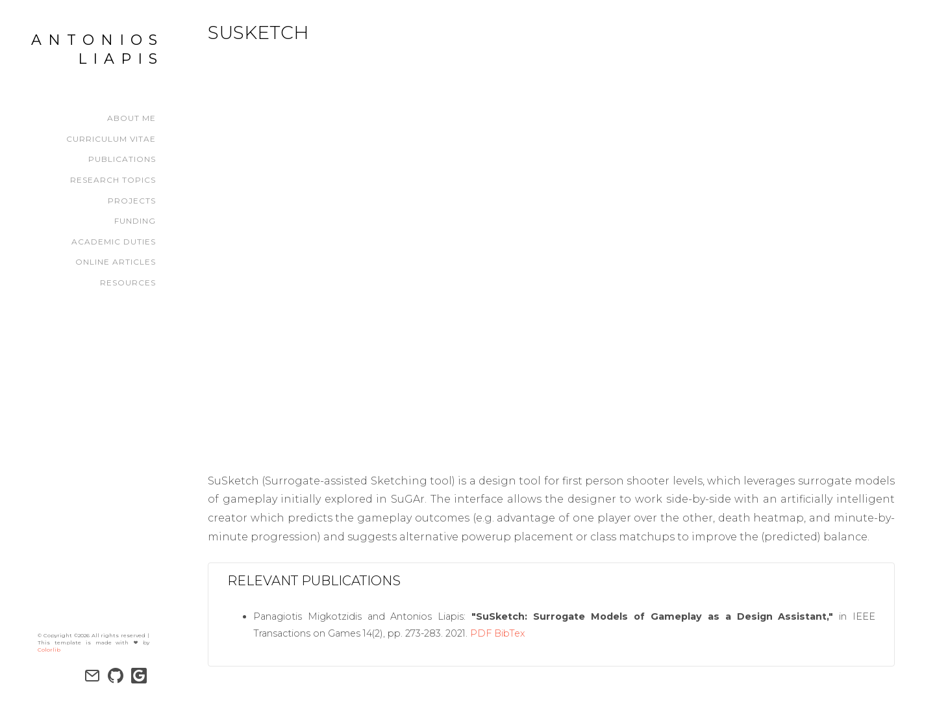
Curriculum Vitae (111, 139)
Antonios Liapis (97, 49)
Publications (122, 159)
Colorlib (49, 638)
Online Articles (115, 262)
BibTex (509, 633)
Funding (135, 221)
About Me (131, 118)
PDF (481, 633)
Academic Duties (113, 241)
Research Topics (113, 180)
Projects (132, 200)
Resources (128, 282)
